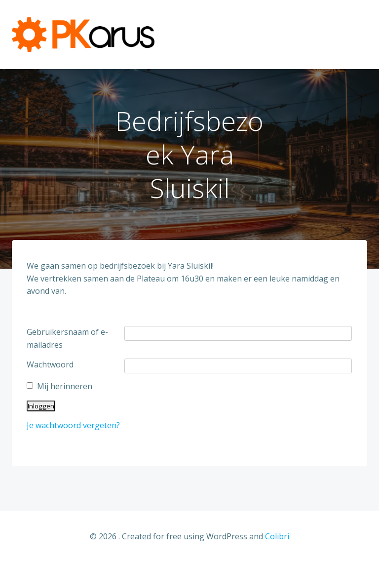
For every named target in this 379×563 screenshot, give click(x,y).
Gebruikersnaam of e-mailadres (67, 338)
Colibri (277, 536)
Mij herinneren (64, 386)
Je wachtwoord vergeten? (73, 425)
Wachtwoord (50, 364)
